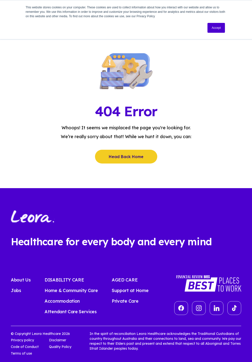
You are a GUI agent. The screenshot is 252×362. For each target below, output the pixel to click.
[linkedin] (216, 308)
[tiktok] (234, 308)
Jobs (16, 290)
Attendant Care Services (71, 311)
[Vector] (181, 308)
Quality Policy (60, 347)
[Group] (199, 308)
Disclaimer (57, 340)
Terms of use (21, 353)
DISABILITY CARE (64, 280)
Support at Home (130, 290)
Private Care (125, 301)
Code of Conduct (25, 347)
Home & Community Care (71, 290)
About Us (21, 280)
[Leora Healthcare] (32, 216)
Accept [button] (216, 28)
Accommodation (62, 301)
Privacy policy (22, 340)
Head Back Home (126, 156)
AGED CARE (125, 280)
